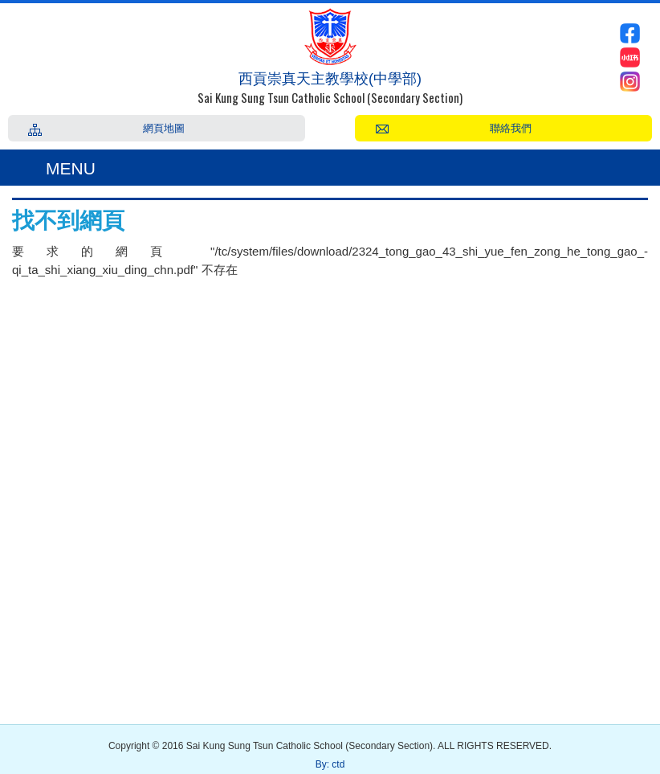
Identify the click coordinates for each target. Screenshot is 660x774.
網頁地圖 (164, 127)
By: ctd (330, 764)
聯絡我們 (511, 127)
